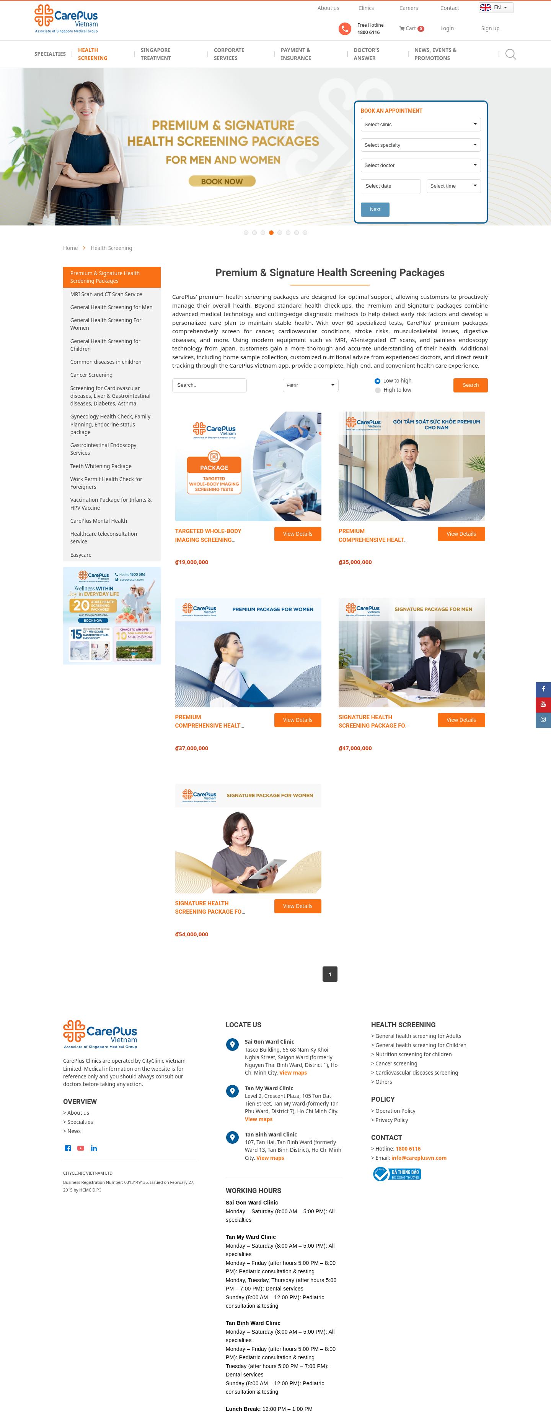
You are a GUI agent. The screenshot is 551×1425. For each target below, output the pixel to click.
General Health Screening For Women (106, 324)
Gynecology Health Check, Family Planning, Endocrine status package (110, 424)
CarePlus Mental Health (98, 520)
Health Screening (93, 54)
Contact (449, 8)
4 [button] (271, 232)
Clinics (366, 8)
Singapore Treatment (156, 54)
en (491, 7)
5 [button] (279, 232)
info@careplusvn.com (419, 1157)
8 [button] (305, 232)
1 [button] (246, 232)
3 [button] (263, 232)
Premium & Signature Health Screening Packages (105, 277)
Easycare (80, 554)
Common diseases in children (106, 361)
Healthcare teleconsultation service (103, 537)
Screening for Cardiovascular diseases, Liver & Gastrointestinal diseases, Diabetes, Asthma (110, 396)
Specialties (50, 53)
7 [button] (296, 232)
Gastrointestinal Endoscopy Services (103, 449)
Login (447, 28)
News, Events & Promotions (435, 54)
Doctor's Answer (366, 54)
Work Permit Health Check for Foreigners (106, 483)
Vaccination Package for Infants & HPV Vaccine (111, 503)
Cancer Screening (91, 374)
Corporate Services (229, 54)
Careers (408, 8)
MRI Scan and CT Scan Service (106, 294)
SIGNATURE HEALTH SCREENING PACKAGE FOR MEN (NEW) (374, 726)
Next (375, 209)
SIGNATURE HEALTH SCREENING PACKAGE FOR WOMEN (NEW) (210, 912)
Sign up (490, 28)
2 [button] (254, 232)
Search (471, 385)
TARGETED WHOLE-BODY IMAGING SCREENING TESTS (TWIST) (208, 540)
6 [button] (288, 232)
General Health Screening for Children (105, 345)
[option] (275, 146)
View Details (297, 533)
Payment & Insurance (296, 54)
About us (328, 8)
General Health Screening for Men (111, 307)
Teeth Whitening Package (101, 466)
